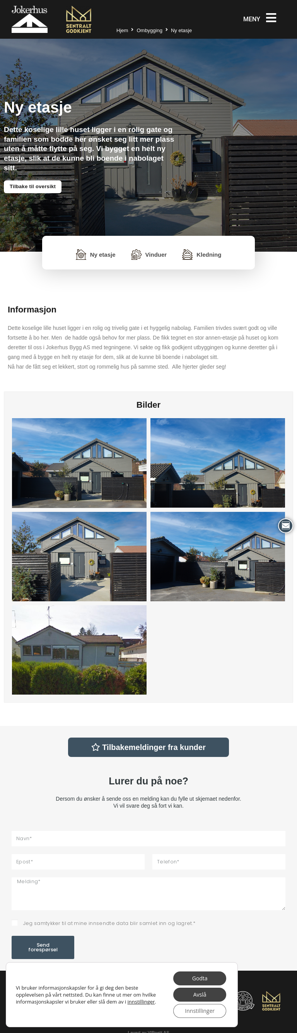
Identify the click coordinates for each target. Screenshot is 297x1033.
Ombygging (149, 30)
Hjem (122, 30)
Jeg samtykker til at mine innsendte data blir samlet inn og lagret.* (109, 923)
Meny (251, 19)
